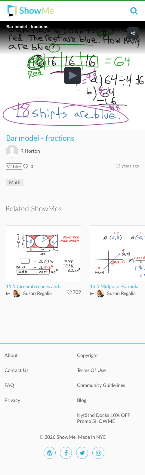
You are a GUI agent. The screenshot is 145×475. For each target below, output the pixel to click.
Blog (81, 400)
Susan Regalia (37, 293)
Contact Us (17, 370)
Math (14, 182)
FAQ (9, 385)
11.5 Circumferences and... (34, 286)
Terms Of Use (91, 370)
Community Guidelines (101, 385)
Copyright (87, 355)
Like (14, 166)
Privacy (12, 400)
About (11, 355)
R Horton (30, 151)
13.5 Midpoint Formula (114, 286)
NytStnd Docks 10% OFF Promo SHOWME (103, 418)
